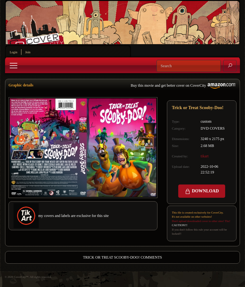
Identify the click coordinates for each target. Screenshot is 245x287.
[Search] (189, 66)
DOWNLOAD (202, 191)
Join (28, 52)
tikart (204, 156)
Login (13, 52)
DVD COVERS (213, 128)
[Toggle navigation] (13, 66)
